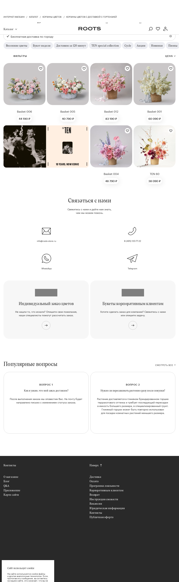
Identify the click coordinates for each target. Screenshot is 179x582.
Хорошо (28, 571)
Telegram (132, 268)
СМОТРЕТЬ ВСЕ (164, 364)
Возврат (95, 494)
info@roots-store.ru (46, 241)
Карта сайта (11, 494)
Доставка (95, 477)
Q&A (6, 485)
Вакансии (96, 503)
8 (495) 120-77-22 (132, 241)
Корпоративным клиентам (106, 490)
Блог (6, 481)
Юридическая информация (107, 508)
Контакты (9, 465)
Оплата (94, 481)
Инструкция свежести (104, 499)
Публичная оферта (101, 517)
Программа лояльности (104, 485)
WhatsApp (46, 268)
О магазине (10, 477)
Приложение (11, 490)
